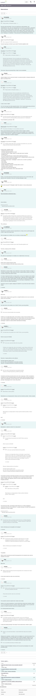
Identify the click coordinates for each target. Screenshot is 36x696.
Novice (6, 671)
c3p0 (1, 39)
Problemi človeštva (8, 679)
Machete (2, 213)
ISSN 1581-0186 (22, 694)
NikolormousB (3, 126)
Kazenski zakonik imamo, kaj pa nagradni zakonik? (11, 664)
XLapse (5, 73)
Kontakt (2, 694)
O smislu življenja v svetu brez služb (8, 669)
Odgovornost (3, 692)
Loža (5, 667)
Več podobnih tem (3, 686)
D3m (1, 21)
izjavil (12, 21)
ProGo (5, 137)
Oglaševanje (21, 692)
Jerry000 (6, 209)
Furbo (5, 81)
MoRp (2, 678)
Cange (5, 258)
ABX (2, 682)
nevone (5, 266)
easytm (2, 670)
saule (5, 385)
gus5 (5, 122)
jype (5, 35)
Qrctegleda (6, 17)
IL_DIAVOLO (7, 226)
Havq (2, 674)
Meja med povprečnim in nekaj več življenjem (10, 677)
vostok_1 (6, 290)
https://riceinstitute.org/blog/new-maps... (8, 193)
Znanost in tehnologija (12, 671)
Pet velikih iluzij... (5, 673)
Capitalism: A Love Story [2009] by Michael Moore (11, 681)
